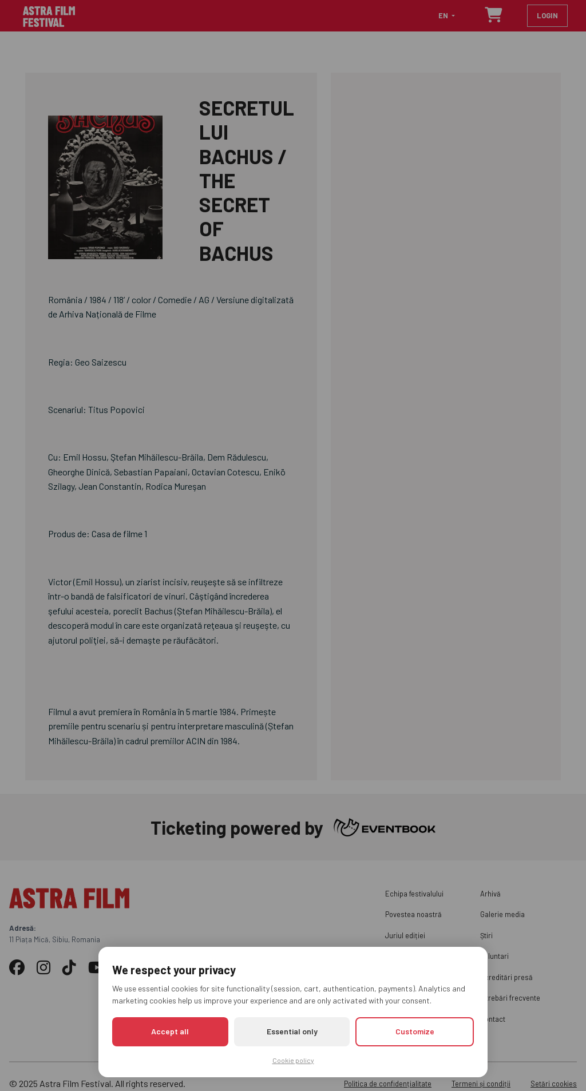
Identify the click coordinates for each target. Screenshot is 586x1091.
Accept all (170, 1031)
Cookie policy (293, 1060)
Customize (414, 1031)
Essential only (292, 1031)
